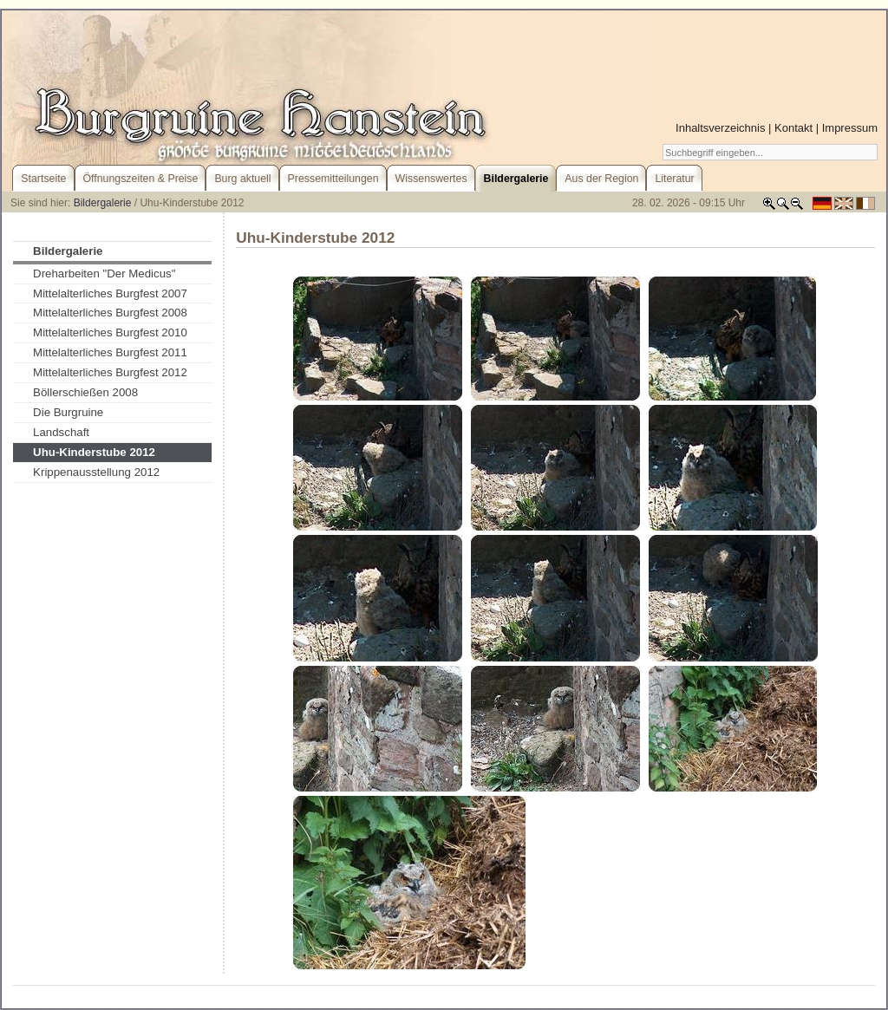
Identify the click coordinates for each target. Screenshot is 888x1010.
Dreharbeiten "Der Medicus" (104, 273)
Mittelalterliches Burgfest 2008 (110, 312)
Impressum (850, 127)
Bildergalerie (103, 203)
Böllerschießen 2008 (85, 392)
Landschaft (61, 432)
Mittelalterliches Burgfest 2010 (110, 332)
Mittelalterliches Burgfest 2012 (110, 372)
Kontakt (793, 127)
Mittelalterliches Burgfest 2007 (110, 293)
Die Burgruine (68, 412)
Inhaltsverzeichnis (720, 127)
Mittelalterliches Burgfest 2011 (110, 352)
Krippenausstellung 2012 (96, 472)
